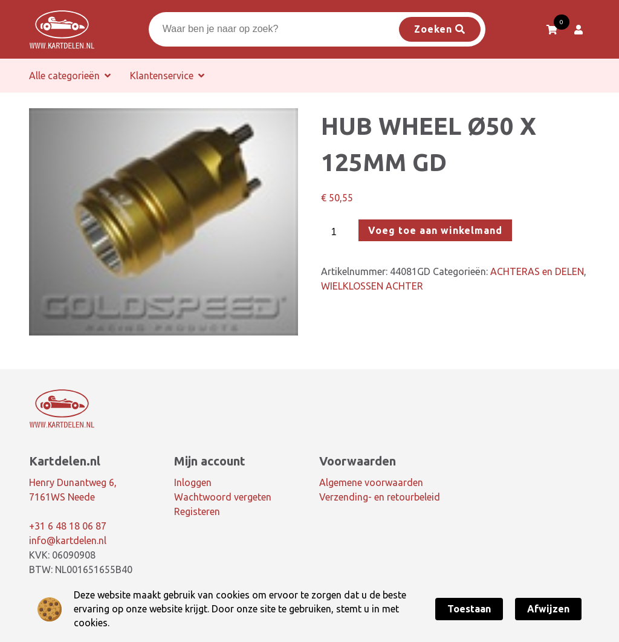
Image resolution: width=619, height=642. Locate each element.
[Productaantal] (338, 232)
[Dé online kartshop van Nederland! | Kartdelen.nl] (62, 29)
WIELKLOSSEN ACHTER (372, 285)
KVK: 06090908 (62, 555)
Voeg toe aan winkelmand (435, 230)
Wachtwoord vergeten (222, 496)
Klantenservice (161, 75)
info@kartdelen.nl (67, 540)
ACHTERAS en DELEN (537, 271)
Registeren (197, 511)
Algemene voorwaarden (371, 482)
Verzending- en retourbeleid (379, 496)
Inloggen (193, 482)
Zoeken (439, 29)
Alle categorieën (64, 75)
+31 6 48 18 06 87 (67, 525)
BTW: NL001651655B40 (80, 569)
